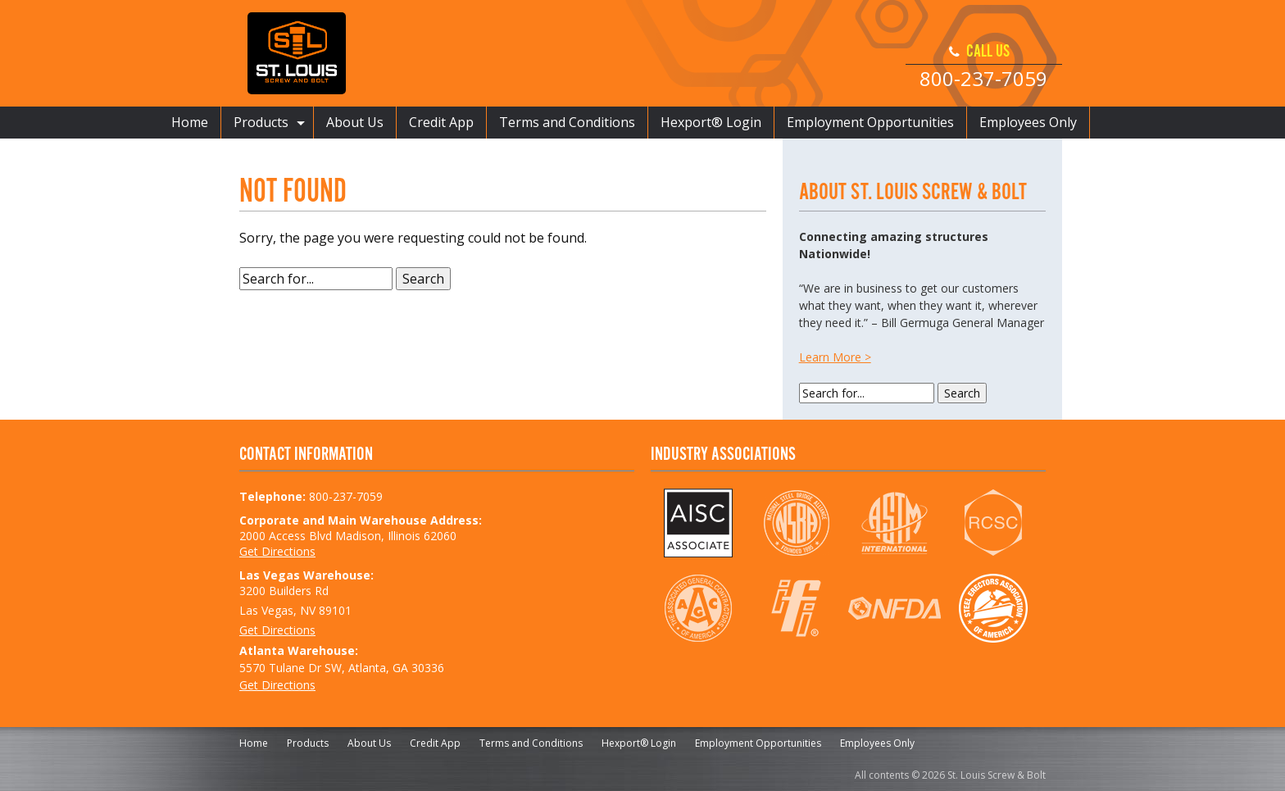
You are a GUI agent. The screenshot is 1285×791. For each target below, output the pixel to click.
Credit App (441, 122)
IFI (796, 608)
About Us (355, 122)
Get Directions (277, 551)
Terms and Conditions (567, 122)
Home (189, 122)
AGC (698, 608)
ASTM (894, 523)
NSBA (796, 523)
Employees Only (1028, 122)
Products (261, 122)
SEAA (993, 608)
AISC (698, 523)
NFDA (894, 608)
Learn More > (835, 357)
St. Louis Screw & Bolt (296, 53)
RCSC (993, 523)
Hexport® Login (711, 122)
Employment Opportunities (870, 122)
